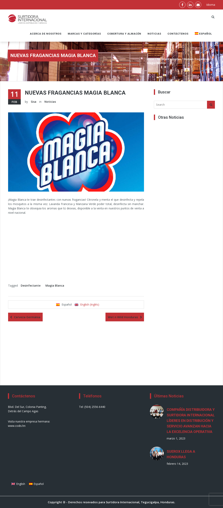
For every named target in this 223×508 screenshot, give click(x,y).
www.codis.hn (16, 426)
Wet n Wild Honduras (123, 317)
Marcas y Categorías (84, 33)
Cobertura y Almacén (124, 33)
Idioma (210, 5)
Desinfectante (30, 285)
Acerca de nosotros (45, 33)
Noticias (154, 33)
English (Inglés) (89, 304)
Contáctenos (177, 33)
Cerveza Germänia (27, 317)
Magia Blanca (54, 285)
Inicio (150, 59)
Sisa (33, 101)
